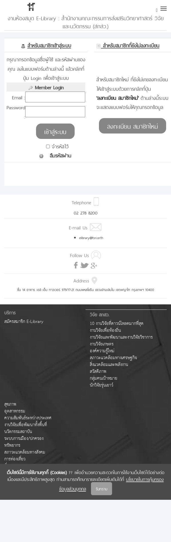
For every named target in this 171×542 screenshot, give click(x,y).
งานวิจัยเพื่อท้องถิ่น (105, 330)
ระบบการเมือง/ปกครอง (23, 438)
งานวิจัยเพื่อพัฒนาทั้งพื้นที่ (25, 425)
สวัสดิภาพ (98, 371)
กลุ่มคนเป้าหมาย (103, 378)
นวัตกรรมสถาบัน (18, 432)
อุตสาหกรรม (14, 411)
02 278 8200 (86, 212)
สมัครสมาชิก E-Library (23, 321)
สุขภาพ (10, 404)
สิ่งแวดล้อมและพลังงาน (109, 365)
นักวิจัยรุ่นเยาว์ (101, 385)
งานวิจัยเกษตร (102, 344)
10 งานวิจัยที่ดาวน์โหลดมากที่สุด (117, 323)
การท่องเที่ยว (14, 459)
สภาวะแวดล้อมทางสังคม (24, 452)
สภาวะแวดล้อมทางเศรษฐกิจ (113, 358)
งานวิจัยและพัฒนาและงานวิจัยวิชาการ (121, 337)
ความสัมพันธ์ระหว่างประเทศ (27, 418)
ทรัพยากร (12, 445)
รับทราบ (101, 488)
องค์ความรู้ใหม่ (102, 351)
